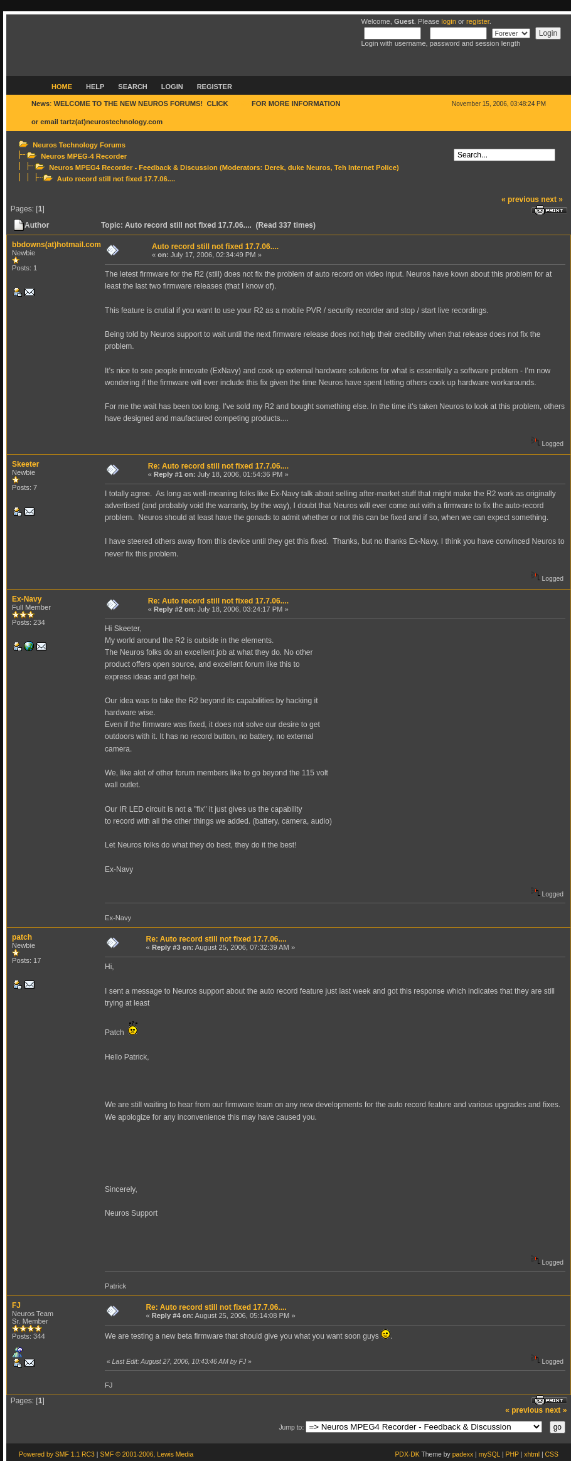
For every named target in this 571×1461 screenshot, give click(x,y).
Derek (274, 167)
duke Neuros (309, 167)
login (448, 21)
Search (132, 86)
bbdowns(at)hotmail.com (56, 244)
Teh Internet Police (365, 167)
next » (552, 199)
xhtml (532, 1454)
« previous (520, 199)
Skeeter (25, 464)
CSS (551, 1454)
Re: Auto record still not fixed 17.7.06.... (218, 466)
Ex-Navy (26, 599)
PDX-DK (407, 1454)
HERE (240, 103)
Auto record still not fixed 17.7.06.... (116, 179)
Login (172, 86)
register (477, 21)
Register (214, 86)
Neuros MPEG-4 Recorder (84, 156)
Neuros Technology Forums (79, 145)
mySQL (489, 1454)
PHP (512, 1454)
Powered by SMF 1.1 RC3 (57, 1454)
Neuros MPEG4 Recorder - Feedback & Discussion (133, 167)
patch (22, 937)
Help (95, 86)
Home (61, 86)
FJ (16, 1305)
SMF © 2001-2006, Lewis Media (146, 1454)
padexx (463, 1454)
